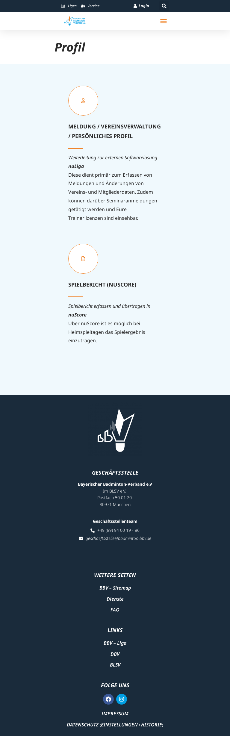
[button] (164, 6)
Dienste (115, 599)
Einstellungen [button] (119, 724)
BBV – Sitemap (115, 587)
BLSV (115, 664)
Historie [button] (151, 724)
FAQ (115, 609)
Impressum (115, 713)
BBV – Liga (115, 643)
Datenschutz (83, 724)
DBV (115, 654)
